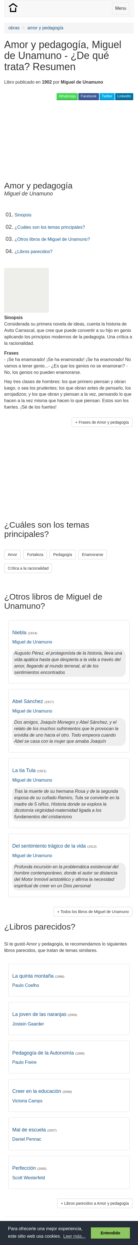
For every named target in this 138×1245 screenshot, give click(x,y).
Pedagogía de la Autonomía (48, 1053)
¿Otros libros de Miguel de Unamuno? (52, 239)
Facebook (88, 96)
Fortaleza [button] (35, 554)
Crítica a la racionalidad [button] (28, 568)
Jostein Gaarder (28, 1024)
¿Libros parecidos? (33, 251)
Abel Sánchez (33, 701)
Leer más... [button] (74, 1236)
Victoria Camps (27, 1100)
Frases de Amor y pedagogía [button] (104, 422)
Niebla (24, 632)
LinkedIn (124, 96)
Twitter (107, 96)
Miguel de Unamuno (32, 642)
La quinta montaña (38, 976)
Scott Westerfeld (28, 1177)
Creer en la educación (42, 1091)
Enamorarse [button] (92, 554)
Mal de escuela (34, 1130)
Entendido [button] (110, 1233)
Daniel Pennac (26, 1139)
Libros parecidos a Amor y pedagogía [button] (96, 1203)
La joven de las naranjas (44, 1014)
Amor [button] (12, 554)
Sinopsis (22, 215)
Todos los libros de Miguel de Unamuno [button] (94, 911)
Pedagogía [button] (62, 554)
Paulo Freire (24, 1062)
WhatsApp (67, 96)
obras (14, 27)
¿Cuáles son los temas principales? (49, 227)
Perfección (29, 1168)
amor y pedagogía (45, 27)
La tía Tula (29, 770)
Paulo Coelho (25, 985)
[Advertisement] (48, 140)
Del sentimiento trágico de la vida (54, 846)
